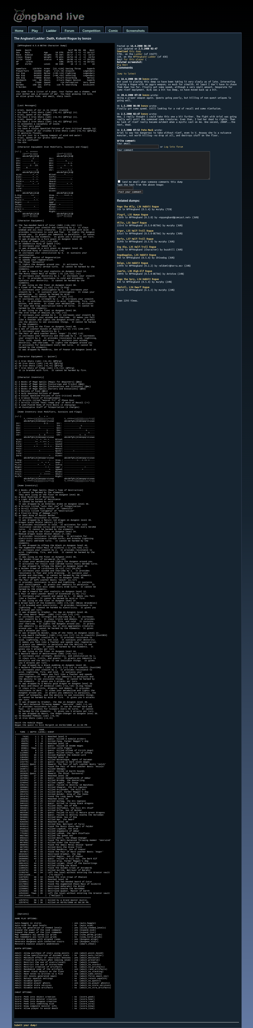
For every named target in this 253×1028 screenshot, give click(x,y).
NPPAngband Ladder (144, 56)
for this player (134, 59)
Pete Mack (147, 130)
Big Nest (122, 64)
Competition (91, 30)
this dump (129, 51)
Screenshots (135, 30)
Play (35, 30)
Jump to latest (126, 73)
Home (19, 30)
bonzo (146, 79)
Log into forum (173, 146)
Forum (69, 30)
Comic (113, 30)
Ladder (51, 30)
